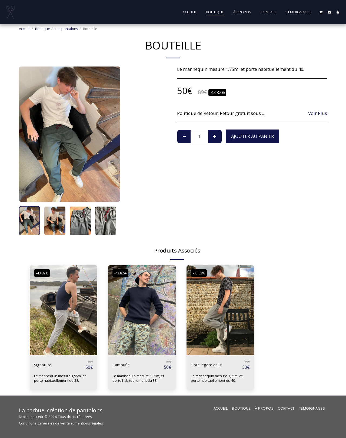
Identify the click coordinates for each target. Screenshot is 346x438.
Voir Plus (317, 113)
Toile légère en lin (210, 365)
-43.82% (43, 273)
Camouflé (122, 365)
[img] (63, 310)
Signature (44, 365)
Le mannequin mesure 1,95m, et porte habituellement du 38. (60, 378)
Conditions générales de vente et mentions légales (61, 423)
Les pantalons (66, 28)
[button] (321, 12)
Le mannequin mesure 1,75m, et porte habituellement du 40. (217, 378)
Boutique (42, 28)
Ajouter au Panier (252, 136)
